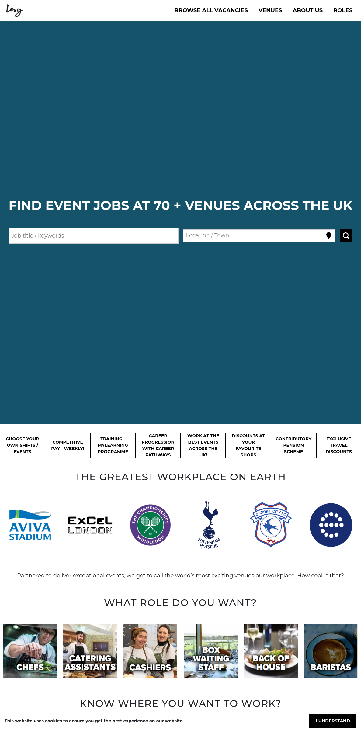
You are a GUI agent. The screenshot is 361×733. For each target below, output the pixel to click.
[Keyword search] (93, 235)
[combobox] (187, 235)
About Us (308, 10)
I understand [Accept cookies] (333, 721)
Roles (342, 10)
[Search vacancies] (346, 235)
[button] (30, 525)
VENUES (270, 10)
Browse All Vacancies (211, 10)
